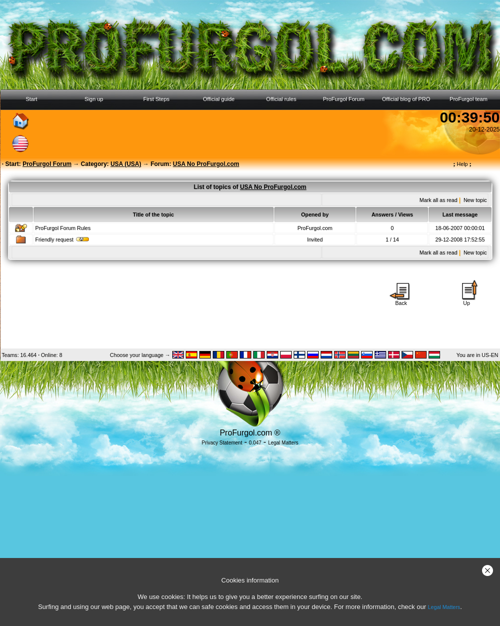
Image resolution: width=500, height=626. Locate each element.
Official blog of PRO (406, 99)
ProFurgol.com (314, 228)
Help (462, 164)
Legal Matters (444, 607)
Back (401, 300)
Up (466, 300)
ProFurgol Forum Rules (63, 228)
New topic (475, 200)
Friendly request (62, 239)
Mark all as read (439, 200)
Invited (315, 239)
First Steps (156, 99)
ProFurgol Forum (343, 99)
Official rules (281, 99)
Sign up (93, 99)
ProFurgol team (469, 99)
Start (31, 99)
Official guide (218, 99)
